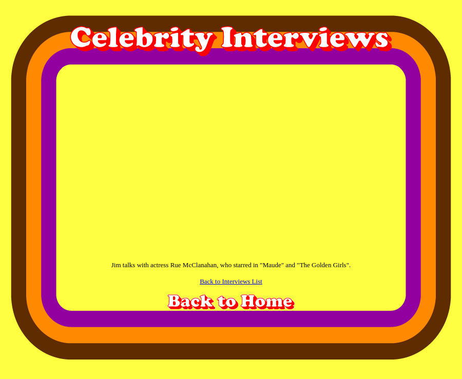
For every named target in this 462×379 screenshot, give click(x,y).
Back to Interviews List (231, 281)
